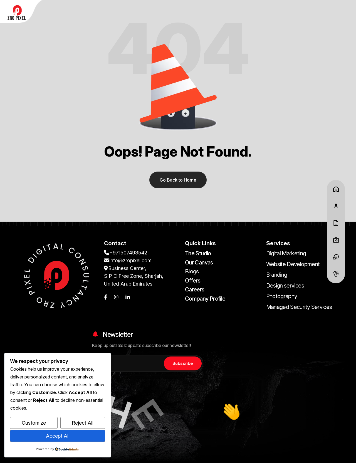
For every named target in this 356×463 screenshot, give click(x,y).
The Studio (198, 253)
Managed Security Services (299, 307)
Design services (285, 285)
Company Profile (205, 298)
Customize (34, 423)
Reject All (82, 423)
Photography (281, 296)
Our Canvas (199, 262)
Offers (192, 280)
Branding (276, 274)
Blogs (192, 271)
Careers (194, 289)
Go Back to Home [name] (178, 180)
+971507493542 (125, 253)
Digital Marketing (286, 253)
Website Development (293, 264)
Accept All (58, 436)
